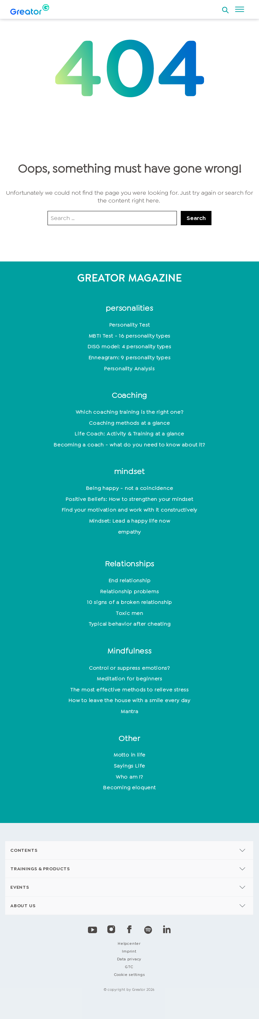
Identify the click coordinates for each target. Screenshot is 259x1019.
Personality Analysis (129, 368)
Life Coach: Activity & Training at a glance (129, 433)
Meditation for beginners (129, 678)
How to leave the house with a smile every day (129, 700)
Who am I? (129, 776)
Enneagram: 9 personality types (130, 357)
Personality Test (129, 324)
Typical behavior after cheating (130, 623)
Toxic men (129, 613)
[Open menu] (240, 9)
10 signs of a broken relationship (129, 602)
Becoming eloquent (129, 787)
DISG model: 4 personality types (129, 346)
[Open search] (225, 8)
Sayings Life (130, 765)
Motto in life (129, 754)
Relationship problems (129, 591)
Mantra (129, 711)
